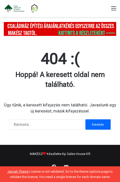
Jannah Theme (18, 171)
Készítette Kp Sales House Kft (68, 154)
